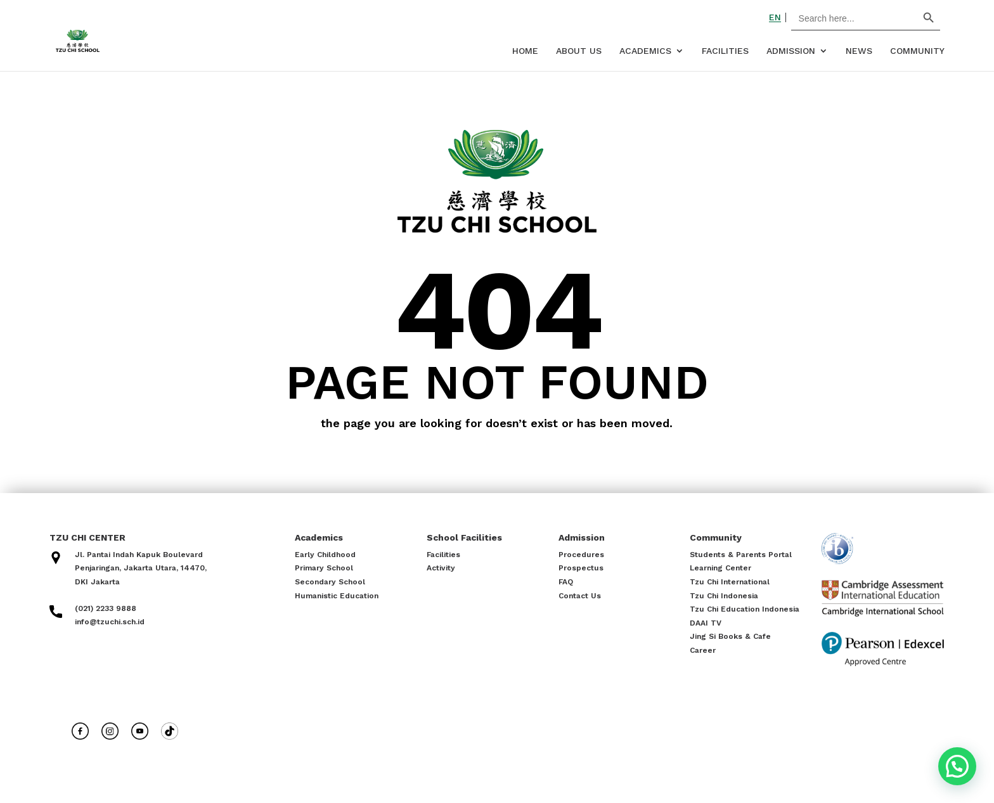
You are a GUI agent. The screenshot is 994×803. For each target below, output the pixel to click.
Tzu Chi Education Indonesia (744, 609)
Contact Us (579, 595)
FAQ (565, 581)
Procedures (581, 554)
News (859, 51)
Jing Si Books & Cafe (730, 636)
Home (525, 51)
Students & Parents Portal (741, 554)
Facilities (725, 51)
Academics (645, 51)
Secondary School (330, 581)
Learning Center (720, 567)
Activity (441, 567)
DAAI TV (705, 623)
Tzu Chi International (730, 581)
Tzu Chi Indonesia (724, 595)
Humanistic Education (336, 595)
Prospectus (581, 567)
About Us (579, 51)
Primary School (324, 567)
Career (703, 650)
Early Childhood (325, 554)
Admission (790, 51)
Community (917, 51)
